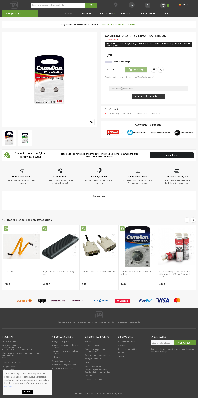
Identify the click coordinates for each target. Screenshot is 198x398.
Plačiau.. (8, 386)
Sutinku (27, 391)
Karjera (88, 362)
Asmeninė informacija (127, 342)
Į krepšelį (136, 70)
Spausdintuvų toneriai (61, 361)
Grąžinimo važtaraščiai (127, 349)
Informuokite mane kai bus (149, 96)
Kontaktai (89, 376)
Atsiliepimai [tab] (99, 196)
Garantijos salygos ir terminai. (98, 355)
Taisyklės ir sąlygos (93, 345)
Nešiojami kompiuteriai (61, 342)
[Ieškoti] (58, 5)
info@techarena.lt (10, 367)
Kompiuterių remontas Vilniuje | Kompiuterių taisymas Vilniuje (98, 371)
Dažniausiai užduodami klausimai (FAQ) (95, 350)
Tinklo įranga (57, 357)
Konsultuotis (171, 155)
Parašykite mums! (146, 77)
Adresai (121, 353)
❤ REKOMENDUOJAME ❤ (62, 368)
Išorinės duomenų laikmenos (64, 365)
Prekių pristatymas (93, 359)
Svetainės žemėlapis (93, 380)
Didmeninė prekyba (93, 366)
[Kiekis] (113, 69)
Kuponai (121, 356)
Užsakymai (122, 345)
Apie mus (89, 342)
